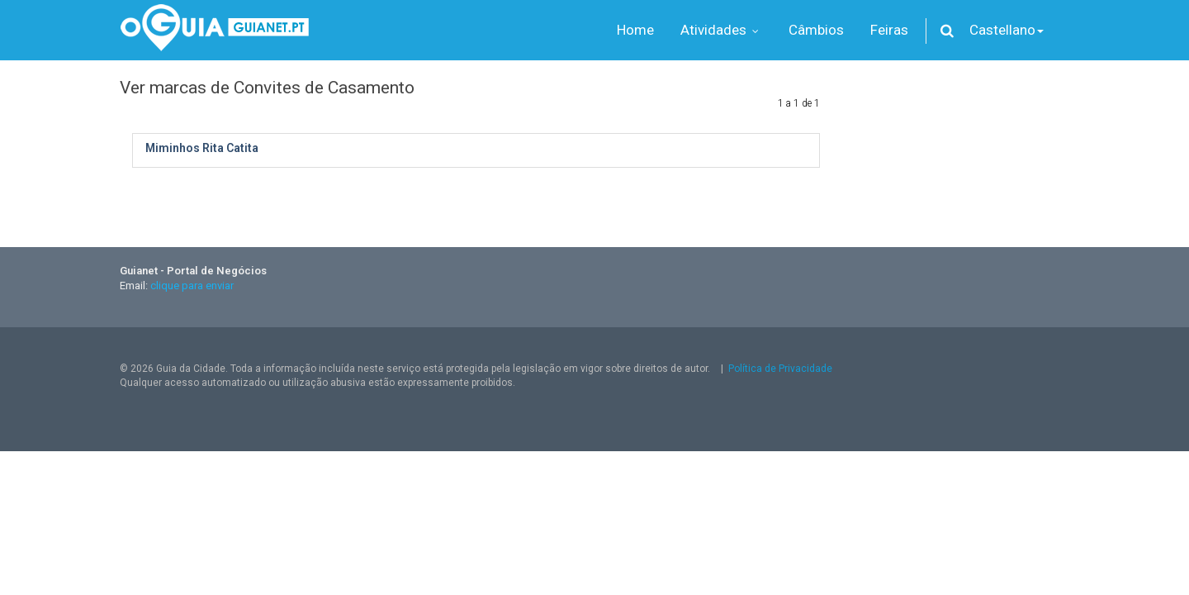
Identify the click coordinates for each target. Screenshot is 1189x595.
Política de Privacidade (780, 368)
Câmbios (816, 29)
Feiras (889, 29)
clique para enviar (192, 285)
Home (635, 29)
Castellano (1006, 29)
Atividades (721, 29)
